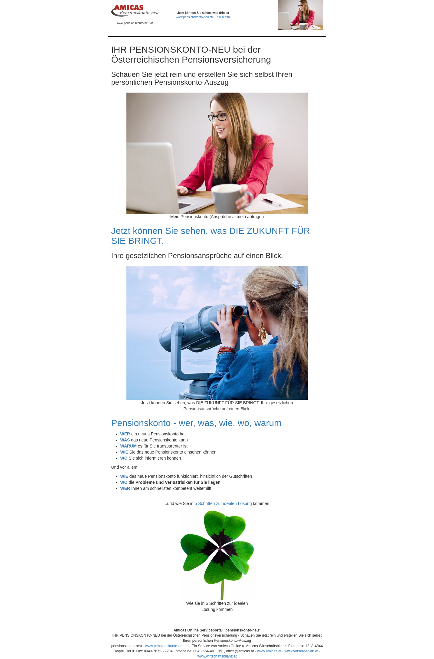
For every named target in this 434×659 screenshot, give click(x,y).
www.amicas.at (269, 651)
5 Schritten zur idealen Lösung (223, 503)
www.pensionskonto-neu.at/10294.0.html (203, 17)
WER (125, 488)
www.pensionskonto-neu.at (166, 646)
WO (124, 482)
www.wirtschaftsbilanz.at (217, 656)
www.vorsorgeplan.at (301, 651)
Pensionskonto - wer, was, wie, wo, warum (196, 423)
